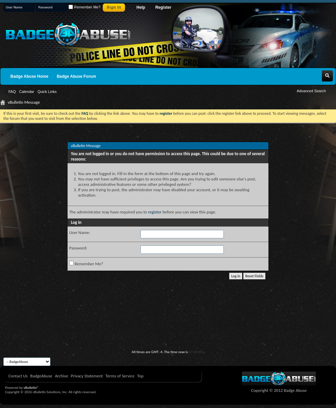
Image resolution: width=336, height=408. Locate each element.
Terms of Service (120, 375)
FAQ (12, 92)
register (155, 211)
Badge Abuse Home (29, 76)
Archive (61, 375)
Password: (78, 247)
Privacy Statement (87, 375)
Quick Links (47, 92)
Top (140, 375)
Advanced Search (311, 91)
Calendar (26, 92)
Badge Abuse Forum (76, 76)
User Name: (79, 232)
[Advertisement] (168, 331)
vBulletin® (31, 387)
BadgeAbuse (41, 375)
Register (163, 7)
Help (140, 7)
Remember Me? (84, 7)
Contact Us (18, 375)
